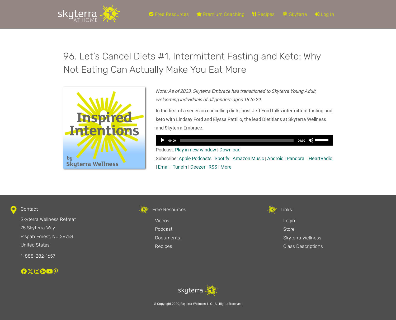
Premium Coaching (220, 14)
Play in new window (195, 149)
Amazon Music (248, 158)
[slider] (237, 140)
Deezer (197, 167)
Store (289, 229)
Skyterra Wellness (302, 238)
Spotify (222, 158)
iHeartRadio (320, 158)
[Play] (162, 140)
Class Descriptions (303, 246)
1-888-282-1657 (38, 256)
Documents (167, 238)
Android (275, 158)
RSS (213, 167)
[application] (244, 140)
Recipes (263, 14)
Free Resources (169, 14)
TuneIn (180, 167)
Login (289, 221)
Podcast (163, 229)
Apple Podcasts (195, 158)
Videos (162, 221)
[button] (24, 271)
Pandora (295, 158)
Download (230, 149)
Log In (324, 14)
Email (163, 167)
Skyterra (294, 14)
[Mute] (311, 140)
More (226, 167)
